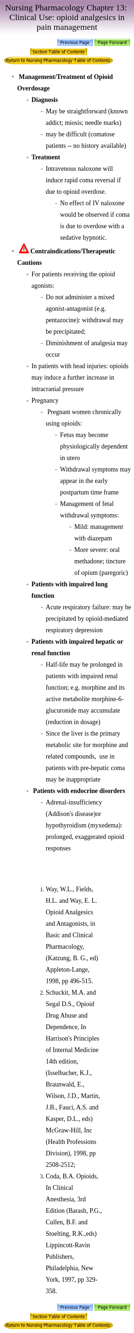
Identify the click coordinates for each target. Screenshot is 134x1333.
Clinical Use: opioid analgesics (62, 17)
